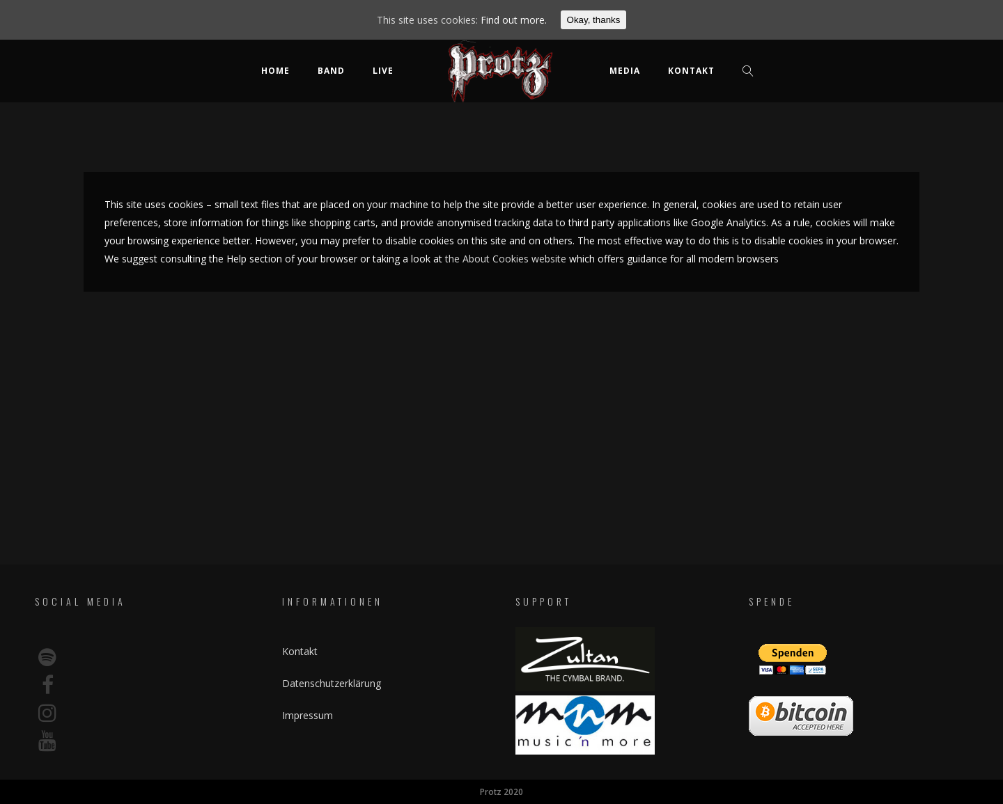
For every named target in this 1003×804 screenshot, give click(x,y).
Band (331, 71)
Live (383, 71)
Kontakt (691, 71)
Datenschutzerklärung (331, 683)
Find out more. (514, 19)
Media (624, 71)
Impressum (307, 715)
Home (275, 71)
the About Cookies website (505, 258)
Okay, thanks (594, 20)
